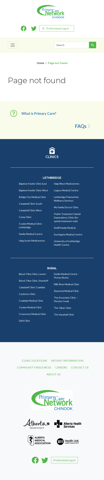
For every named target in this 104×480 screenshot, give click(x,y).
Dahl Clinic (24, 320)
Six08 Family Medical (64, 227)
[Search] (71, 45)
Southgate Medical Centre (68, 234)
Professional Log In (55, 28)
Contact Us (80, 367)
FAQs (83, 126)
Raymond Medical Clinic (66, 290)
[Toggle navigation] (12, 45)
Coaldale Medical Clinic (31, 300)
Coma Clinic (25, 217)
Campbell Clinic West (30, 210)
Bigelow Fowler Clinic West (33, 190)
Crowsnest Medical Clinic (32, 314)
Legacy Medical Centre (66, 190)
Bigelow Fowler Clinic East (33, 183)
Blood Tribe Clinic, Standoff (33, 280)
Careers (61, 367)
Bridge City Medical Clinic (32, 197)
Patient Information (67, 360)
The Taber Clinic (62, 307)
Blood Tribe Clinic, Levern (32, 274)
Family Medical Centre (30, 233)
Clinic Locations (34, 360)
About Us (53, 374)
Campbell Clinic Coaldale (32, 287)
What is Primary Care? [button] (38, 113)
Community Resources (34, 367)
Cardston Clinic (27, 294)
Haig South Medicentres (32, 240)
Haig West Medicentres (66, 183)
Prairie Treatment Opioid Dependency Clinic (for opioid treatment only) (67, 217)
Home (40, 62)
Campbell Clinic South (30, 203)
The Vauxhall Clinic (64, 314)
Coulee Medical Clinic (30, 307)
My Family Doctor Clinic (66, 207)
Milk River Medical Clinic (66, 284)
